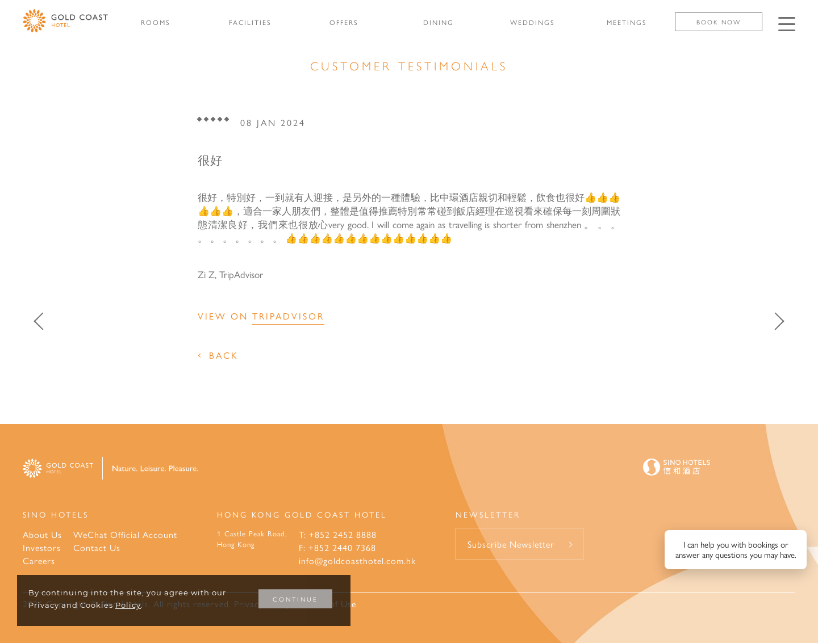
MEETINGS (627, 22)
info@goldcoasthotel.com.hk (357, 560)
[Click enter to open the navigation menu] (786, 24)
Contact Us (96, 547)
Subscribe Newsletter (511, 543)
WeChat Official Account (125, 534)
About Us (42, 534)
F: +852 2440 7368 (337, 547)
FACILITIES (250, 22)
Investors (42, 547)
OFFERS (343, 22)
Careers (39, 560)
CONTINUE (295, 599)
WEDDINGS (532, 22)
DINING (438, 22)
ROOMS (155, 22)
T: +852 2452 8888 (338, 534)
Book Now (718, 22)
